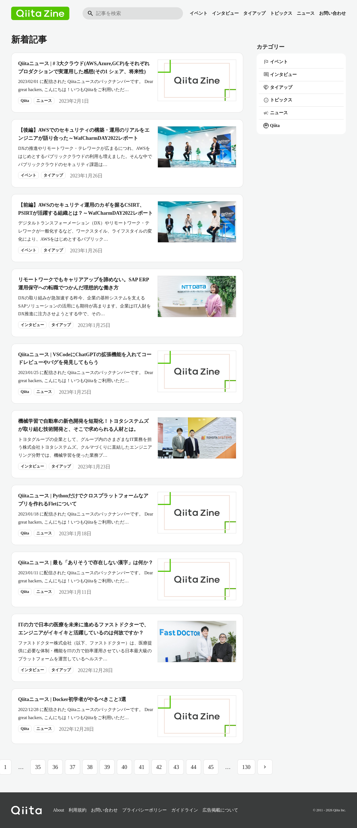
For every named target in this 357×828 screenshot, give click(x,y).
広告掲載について (220, 810)
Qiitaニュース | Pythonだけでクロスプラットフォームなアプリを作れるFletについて (83, 500)
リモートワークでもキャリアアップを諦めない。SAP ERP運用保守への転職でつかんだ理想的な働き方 (83, 283)
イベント (199, 13)
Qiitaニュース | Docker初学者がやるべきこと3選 (72, 699)
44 (193, 767)
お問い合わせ (332, 13)
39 (107, 767)
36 (55, 767)
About (58, 810)
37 (72, 767)
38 (90, 767)
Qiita (25, 101)
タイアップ (254, 13)
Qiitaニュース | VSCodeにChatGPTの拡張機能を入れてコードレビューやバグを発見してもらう (84, 358)
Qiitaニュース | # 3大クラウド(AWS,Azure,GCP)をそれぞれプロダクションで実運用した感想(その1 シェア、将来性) (83, 67)
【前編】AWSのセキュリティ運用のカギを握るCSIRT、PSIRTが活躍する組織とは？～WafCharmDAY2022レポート (85, 209)
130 (246, 767)
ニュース (306, 13)
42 (159, 767)
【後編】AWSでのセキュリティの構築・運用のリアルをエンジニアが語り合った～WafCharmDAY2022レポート (83, 134)
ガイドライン (184, 810)
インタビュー (225, 13)
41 (141, 767)
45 (211, 767)
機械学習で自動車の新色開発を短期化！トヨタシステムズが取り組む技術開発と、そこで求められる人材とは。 (83, 425)
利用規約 (77, 810)
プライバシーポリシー (144, 810)
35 (38, 767)
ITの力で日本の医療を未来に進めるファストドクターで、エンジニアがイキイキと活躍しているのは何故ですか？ (83, 629)
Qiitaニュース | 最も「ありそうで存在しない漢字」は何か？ (85, 562)
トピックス (281, 13)
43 (176, 767)
